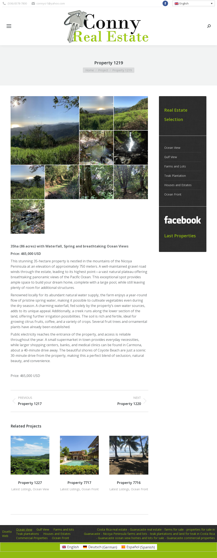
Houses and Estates (178, 185)
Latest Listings (21, 489)
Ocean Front (90, 489)
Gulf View (170, 157)
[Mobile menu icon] (8, 26)
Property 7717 (79, 482)
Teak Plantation (175, 176)
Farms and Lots (175, 166)
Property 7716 (128, 482)
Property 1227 (30, 482)
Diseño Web (7, 534)
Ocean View (41, 489)
